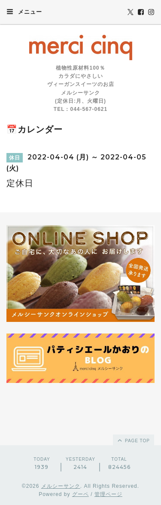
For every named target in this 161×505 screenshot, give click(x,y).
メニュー (24, 11)
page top (133, 440)
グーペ (80, 494)
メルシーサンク (60, 486)
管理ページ (108, 494)
